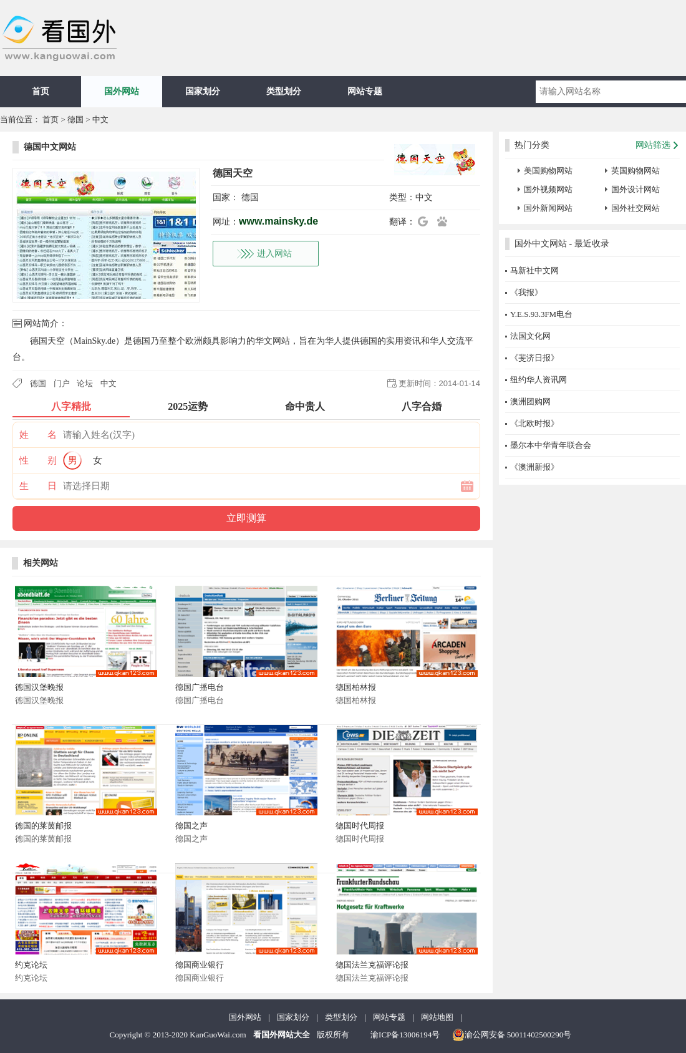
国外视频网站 (548, 189)
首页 (40, 91)
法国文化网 (530, 336)
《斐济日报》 (534, 357)
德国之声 (191, 825)
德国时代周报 (360, 825)
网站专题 (364, 91)
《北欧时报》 (534, 423)
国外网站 (121, 91)
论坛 (85, 383)
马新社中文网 (534, 270)
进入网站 (274, 253)
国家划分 (202, 91)
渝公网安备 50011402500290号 (512, 1035)
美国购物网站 (548, 170)
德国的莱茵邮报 (43, 825)
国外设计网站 (635, 189)
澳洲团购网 (530, 401)
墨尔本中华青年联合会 (550, 445)
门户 (62, 383)
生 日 (38, 486)
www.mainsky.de (278, 221)
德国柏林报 (356, 687)
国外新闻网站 (548, 208)
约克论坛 (31, 964)
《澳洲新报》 (534, 467)
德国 (75, 119)
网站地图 (437, 1017)
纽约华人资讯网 (538, 379)
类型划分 (283, 91)
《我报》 (526, 292)
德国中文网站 (50, 147)
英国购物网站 (635, 170)
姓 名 (38, 435)
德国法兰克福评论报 (372, 964)
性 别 (38, 460)
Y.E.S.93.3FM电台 (541, 314)
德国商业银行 (199, 964)
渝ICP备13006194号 (405, 1034)
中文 (100, 119)
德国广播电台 (199, 687)
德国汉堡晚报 (39, 687)
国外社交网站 (635, 208)
